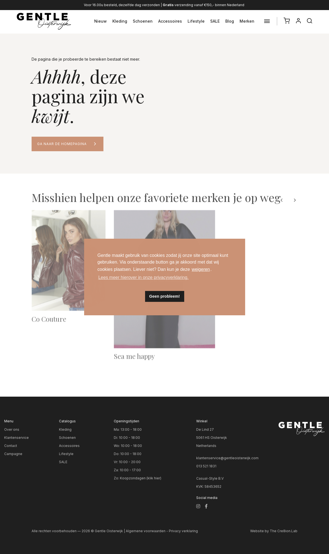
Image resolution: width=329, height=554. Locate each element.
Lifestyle (196, 21)
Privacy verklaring (183, 531)
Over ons (11, 429)
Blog (229, 21)
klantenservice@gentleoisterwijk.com (227, 458)
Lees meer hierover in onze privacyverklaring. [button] (143, 277)
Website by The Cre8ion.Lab (273, 531)
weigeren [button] (201, 269)
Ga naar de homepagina (62, 144)
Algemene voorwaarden (145, 531)
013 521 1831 (206, 466)
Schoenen (143, 21)
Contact (10, 446)
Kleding (119, 21)
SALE (215, 21)
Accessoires (170, 21)
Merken (247, 21)
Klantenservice (16, 437)
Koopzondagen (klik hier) (140, 478)
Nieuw (100, 21)
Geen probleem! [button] (164, 296)
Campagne (13, 454)
